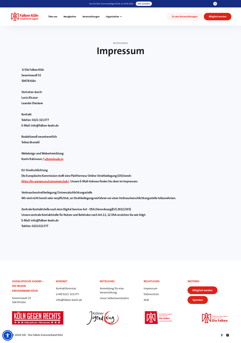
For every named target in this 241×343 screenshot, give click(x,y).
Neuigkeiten (70, 16)
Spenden (197, 300)
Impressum (150, 288)
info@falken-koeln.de (69, 300)
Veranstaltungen (91, 16)
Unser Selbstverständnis (114, 298)
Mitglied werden (202, 290)
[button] (114, 16)
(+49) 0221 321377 (67, 294)
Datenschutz (151, 294)
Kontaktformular (66, 288)
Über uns (52, 16)
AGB (146, 300)
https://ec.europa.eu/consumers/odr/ (45, 181)
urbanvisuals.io (53, 159)
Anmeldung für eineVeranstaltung (112, 290)
